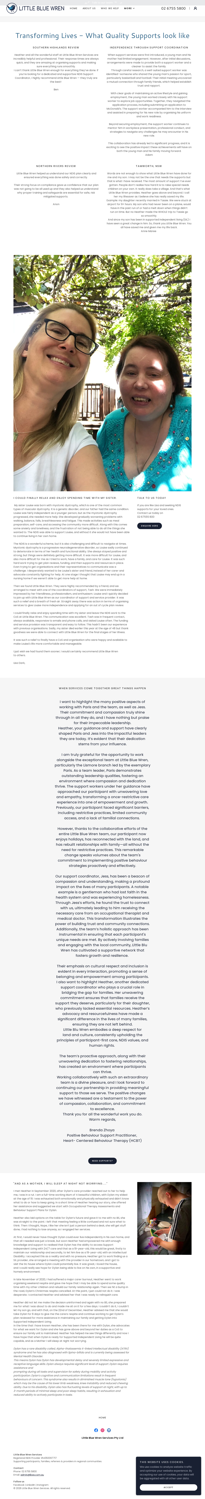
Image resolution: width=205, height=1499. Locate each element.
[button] (129, 14)
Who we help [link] (110, 13)
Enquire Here (149, 525)
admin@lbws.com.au (32, 1474)
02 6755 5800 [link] (173, 13)
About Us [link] (89, 13)
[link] (35, 13)
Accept (169, 1487)
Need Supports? (102, 1160)
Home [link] (74, 13)
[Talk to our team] (102, 3)
